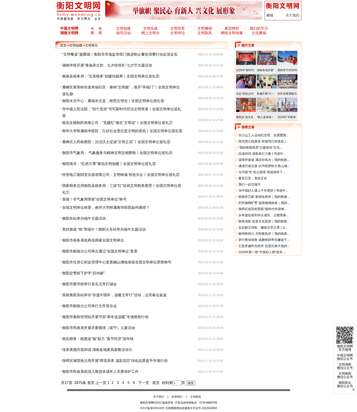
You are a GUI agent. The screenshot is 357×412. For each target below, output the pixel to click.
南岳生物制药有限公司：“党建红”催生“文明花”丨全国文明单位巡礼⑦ (117, 123)
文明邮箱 (195, 396)
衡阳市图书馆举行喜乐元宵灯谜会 (89, 284)
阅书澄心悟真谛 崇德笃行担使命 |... (263, 141)
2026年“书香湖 (287, 117)
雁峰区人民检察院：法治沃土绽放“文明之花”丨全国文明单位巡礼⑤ (116, 142)
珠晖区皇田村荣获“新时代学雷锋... (262, 209)
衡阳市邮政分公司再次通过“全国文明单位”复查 (100, 251)
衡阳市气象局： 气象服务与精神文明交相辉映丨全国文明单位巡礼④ (117, 153)
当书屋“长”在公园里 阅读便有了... (262, 172)
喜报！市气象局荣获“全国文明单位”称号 (94, 199)
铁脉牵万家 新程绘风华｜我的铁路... (264, 196)
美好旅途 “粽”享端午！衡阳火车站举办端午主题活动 (104, 229)
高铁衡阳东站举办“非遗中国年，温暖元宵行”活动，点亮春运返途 (114, 295)
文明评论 (177, 33)
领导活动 (123, 33)
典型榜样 (231, 28)
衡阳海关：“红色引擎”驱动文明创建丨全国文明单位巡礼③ (109, 164)
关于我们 (158, 396)
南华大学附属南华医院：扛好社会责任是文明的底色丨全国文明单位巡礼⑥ (122, 131)
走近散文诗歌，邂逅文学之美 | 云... (263, 227)
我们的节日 (259, 28)
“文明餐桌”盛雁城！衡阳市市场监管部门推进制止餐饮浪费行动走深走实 (120, 54)
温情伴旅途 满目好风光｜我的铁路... (264, 160)
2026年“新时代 (245, 70)
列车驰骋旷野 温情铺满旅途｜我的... (264, 203)
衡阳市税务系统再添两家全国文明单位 (93, 240)
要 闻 (96, 33)
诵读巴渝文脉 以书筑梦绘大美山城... (264, 166)
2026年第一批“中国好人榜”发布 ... (262, 252)
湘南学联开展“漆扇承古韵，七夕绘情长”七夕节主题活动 (107, 65)
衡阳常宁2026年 (287, 70)
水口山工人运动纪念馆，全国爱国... (263, 135)
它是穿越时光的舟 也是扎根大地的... (264, 246)
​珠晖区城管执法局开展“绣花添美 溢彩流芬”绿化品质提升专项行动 (115, 361)
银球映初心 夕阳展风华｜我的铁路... (264, 233)
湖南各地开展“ (265, 70)
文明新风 (204, 33)
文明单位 (91, 45)
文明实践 (150, 28)
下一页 (143, 383)
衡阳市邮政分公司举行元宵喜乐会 (89, 306)
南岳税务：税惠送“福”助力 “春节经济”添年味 (98, 339)
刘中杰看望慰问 (287, 93)
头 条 (96, 28)
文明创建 (123, 28)
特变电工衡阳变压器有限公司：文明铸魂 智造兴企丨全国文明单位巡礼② (121, 175)
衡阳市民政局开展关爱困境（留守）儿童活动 (98, 328)
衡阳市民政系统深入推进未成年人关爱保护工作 (100, 371)
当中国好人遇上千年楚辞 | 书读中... (263, 190)
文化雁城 (259, 33)
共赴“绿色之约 (244, 93)
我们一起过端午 (249, 184)
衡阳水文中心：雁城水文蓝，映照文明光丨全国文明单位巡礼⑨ (113, 101)
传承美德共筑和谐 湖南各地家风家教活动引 (97, 350)
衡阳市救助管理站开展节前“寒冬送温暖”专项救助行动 (105, 317)
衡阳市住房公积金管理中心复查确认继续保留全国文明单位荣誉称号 (116, 262)
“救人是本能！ (265, 117)
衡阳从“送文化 (244, 117)
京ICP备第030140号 (152, 408)
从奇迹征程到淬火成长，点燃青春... (263, 215)
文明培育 (177, 28)
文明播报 (204, 28)
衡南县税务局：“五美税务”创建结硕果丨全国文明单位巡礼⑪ (110, 76)
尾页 (156, 383)
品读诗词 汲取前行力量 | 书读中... (262, 153)
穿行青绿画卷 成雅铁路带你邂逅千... (264, 240)
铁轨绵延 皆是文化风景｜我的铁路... (264, 221)
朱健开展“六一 (265, 93)
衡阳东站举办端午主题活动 (84, 218)
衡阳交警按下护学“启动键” (83, 273)
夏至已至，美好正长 (252, 178)
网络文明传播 (232, 33)
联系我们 (177, 396)
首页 (63, 45)
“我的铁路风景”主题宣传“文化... (260, 147)
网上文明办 (150, 33)
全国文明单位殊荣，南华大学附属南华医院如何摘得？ (106, 207)
